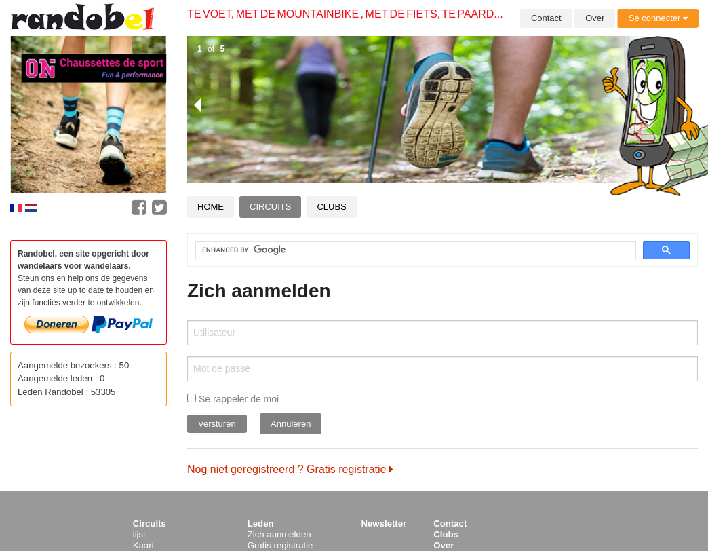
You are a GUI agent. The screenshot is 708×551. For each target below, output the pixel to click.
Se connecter (658, 18)
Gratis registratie (280, 545)
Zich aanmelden (279, 534)
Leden (261, 523)
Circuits (270, 207)
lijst (139, 534)
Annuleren (291, 424)
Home (210, 207)
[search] (407, 250)
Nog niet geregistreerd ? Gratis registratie (290, 469)
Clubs (331, 207)
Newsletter (384, 523)
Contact (546, 18)
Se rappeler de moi (233, 399)
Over (594, 18)
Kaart (144, 545)
